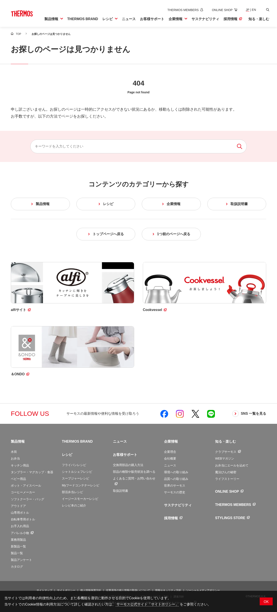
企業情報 (171, 441)
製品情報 (18, 441)
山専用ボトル (20, 512)
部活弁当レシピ (72, 492)
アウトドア (18, 506)
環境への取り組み (176, 472)
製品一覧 (17, 553)
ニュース (120, 441)
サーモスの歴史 (174, 492)
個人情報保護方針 (90, 590)
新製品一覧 (18, 546)
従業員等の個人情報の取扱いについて (128, 590)
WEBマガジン (224, 458)
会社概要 (170, 458)
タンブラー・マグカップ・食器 (32, 472)
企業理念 (170, 451)
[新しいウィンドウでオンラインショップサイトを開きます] (223, 10)
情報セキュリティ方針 (168, 590)
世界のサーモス (174, 485)
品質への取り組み (176, 479)
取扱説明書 (120, 490)
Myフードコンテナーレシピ (80, 485)
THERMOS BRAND (77, 441)
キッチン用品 (20, 465)
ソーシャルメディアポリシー (203, 590)
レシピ (67, 455)
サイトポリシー (66, 590)
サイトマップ (44, 590)
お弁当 (15, 458)
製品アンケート (21, 560)
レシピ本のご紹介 (74, 505)
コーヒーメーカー (23, 492)
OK (266, 602)
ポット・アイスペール (26, 485)
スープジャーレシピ (75, 478)
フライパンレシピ (74, 465)
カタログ (17, 566)
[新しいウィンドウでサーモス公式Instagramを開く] (180, 414)
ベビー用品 (18, 479)
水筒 (14, 451)
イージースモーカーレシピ (80, 498)
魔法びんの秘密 (225, 472)
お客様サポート (125, 455)
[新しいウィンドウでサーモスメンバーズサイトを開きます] (184, 10)
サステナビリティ (178, 505)
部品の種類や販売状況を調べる (134, 471)
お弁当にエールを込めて (231, 465)
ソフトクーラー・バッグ (27, 499)
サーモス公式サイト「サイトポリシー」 (147, 604)
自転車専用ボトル (23, 519)
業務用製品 (18, 539)
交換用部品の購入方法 (128, 465)
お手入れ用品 (20, 526)
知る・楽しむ (225, 441)
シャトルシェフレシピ (77, 471)
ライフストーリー (227, 479)
